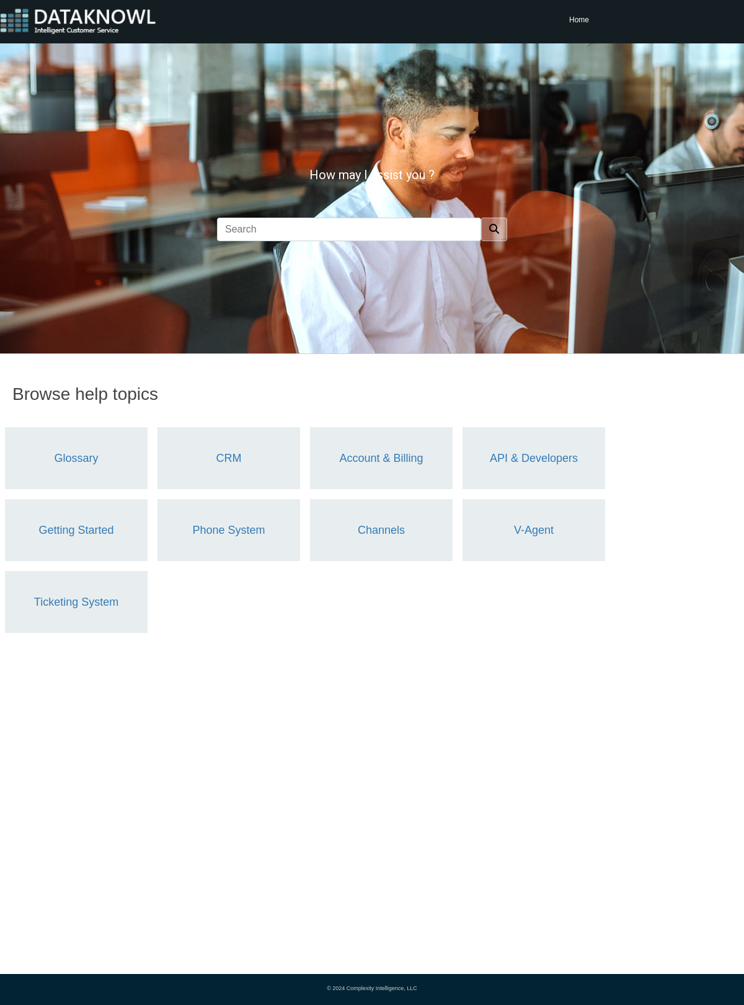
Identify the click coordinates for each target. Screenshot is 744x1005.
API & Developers (534, 458)
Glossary (76, 458)
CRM (229, 458)
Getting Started (75, 530)
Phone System (228, 530)
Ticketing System (76, 602)
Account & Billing (381, 458)
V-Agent (534, 530)
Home (579, 19)
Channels (381, 530)
